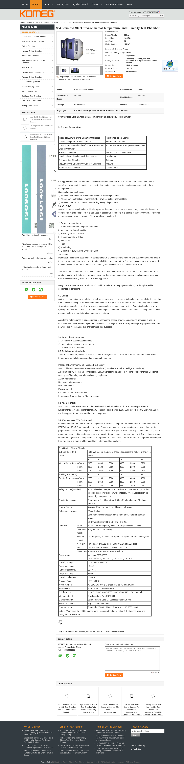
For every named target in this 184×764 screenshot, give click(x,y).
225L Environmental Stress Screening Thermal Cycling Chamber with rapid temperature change (110, 738)
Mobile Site (136, 749)
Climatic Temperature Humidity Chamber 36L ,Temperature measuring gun (110, 708)
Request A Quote (114, 4)
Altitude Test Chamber (30, 56)
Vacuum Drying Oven (30, 91)
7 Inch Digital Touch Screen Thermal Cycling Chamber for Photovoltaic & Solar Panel (109, 751)
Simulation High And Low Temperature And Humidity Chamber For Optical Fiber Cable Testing (38, 740)
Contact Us (97, 4)
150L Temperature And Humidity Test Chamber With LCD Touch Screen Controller (67, 708)
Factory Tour (63, 4)
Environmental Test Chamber (33, 41)
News (129, 4)
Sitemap (141, 745)
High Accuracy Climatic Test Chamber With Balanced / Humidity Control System (88, 708)
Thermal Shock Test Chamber (33, 72)
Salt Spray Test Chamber (31, 96)
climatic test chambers (94, 631)
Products (36, 4)
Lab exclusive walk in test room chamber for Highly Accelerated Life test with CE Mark (39, 732)
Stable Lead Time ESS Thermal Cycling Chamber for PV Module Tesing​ (111, 731)
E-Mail (134, 745)
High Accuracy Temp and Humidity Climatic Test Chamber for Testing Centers (73, 740)
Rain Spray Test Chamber (31, 101)
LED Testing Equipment (31, 82)
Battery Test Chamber (30, 106)
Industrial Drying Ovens (31, 87)
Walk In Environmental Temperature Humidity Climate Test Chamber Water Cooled (38, 753)
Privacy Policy (46, 762)
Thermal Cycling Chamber (32, 51)
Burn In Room (27, 68)
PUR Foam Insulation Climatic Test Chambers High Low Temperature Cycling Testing (73, 732)
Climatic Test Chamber (44, 22)
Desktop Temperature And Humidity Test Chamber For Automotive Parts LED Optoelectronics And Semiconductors (153, 710)
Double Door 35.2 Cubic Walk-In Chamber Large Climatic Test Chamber (38, 746)
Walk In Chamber (28, 46)
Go (161, 16)
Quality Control (80, 4)
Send (135, 735)
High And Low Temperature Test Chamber (34, 62)
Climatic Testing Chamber (114, 631)
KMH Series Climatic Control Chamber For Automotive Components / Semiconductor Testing (131, 709)
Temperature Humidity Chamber (34, 37)
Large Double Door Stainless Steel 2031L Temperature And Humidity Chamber (41, 119)
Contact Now (115, 76)
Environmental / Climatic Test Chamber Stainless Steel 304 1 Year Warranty (74, 752)
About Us (48, 4)
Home (25, 4)
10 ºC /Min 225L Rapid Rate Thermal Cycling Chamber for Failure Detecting (110, 744)
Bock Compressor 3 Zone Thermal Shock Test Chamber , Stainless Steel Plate (41, 137)
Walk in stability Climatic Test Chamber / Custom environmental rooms (75, 746)
